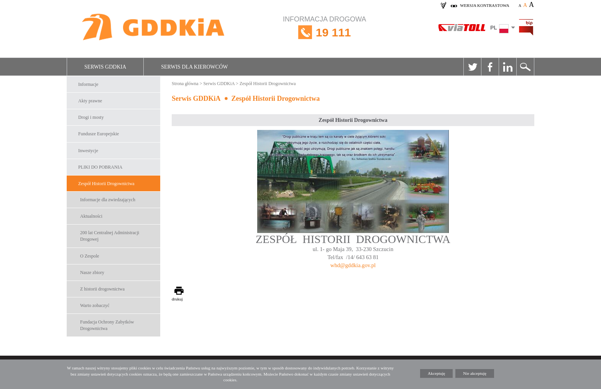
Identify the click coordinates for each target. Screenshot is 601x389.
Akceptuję (436, 373)
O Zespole (89, 256)
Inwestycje (88, 150)
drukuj (177, 299)
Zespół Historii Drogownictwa (106, 183)
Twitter (472, 67)
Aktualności (91, 216)
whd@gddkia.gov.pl (353, 265)
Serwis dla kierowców (194, 67)
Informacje (88, 84)
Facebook (490, 67)
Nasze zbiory (92, 272)
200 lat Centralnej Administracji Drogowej (109, 236)
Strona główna (185, 83)
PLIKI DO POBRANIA (100, 167)
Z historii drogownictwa (102, 289)
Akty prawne (90, 100)
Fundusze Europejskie (98, 133)
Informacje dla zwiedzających (107, 199)
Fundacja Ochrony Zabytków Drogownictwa (107, 325)
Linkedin (507, 67)
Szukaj (525, 67)
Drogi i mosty (91, 117)
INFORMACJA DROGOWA (324, 32)
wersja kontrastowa (484, 5)
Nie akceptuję (474, 373)
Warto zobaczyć (95, 305)
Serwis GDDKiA (105, 67)
